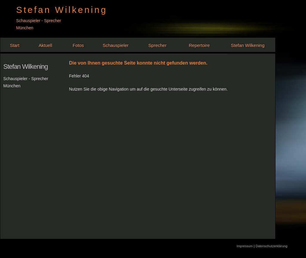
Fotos (78, 45)
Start (14, 45)
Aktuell (45, 45)
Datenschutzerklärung (271, 246)
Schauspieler (116, 45)
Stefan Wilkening (248, 45)
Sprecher (158, 45)
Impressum (245, 246)
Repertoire (199, 45)
